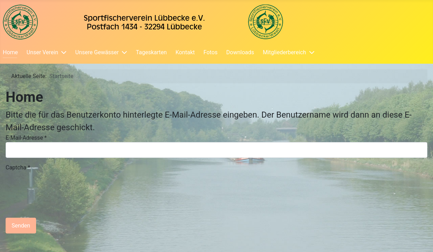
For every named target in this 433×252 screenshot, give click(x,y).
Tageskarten (151, 52)
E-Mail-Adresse (26, 137)
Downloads (240, 52)
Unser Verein (42, 52)
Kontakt (185, 52)
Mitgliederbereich (284, 52)
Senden (21, 225)
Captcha (18, 167)
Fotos (211, 52)
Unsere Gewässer (97, 52)
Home (10, 52)
